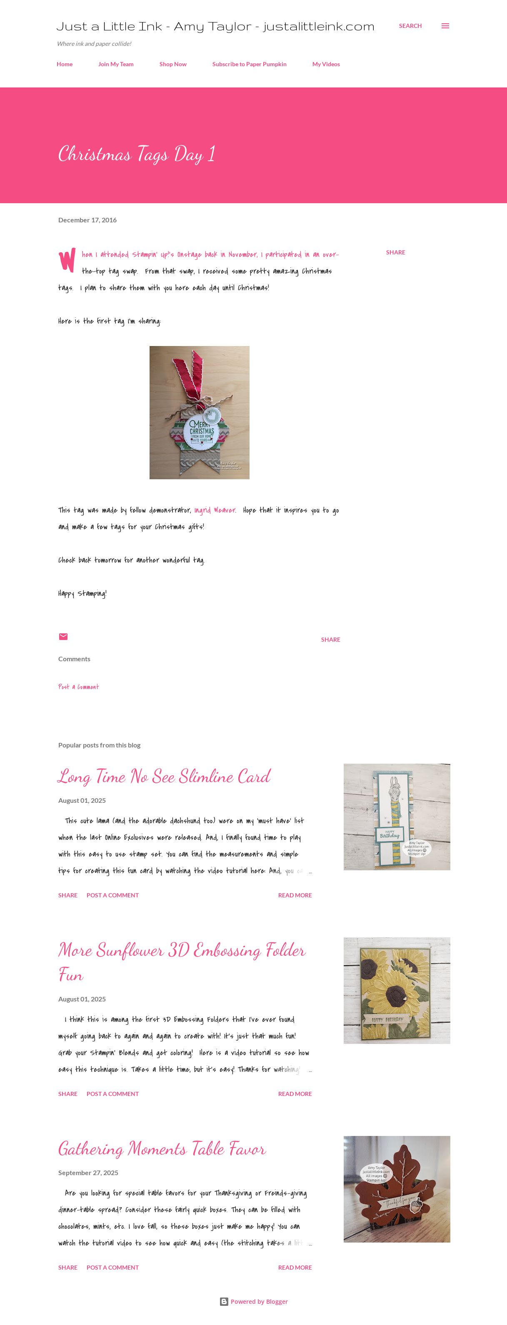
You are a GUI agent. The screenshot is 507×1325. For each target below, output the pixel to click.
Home (64, 63)
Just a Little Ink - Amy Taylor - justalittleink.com (216, 25)
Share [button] (395, 252)
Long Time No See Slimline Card (164, 776)
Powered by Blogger (253, 1301)
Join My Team (116, 63)
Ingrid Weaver (215, 510)
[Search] (410, 25)
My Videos (326, 63)
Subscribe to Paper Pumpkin (249, 63)
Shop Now (173, 63)
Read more (295, 895)
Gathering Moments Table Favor (162, 1148)
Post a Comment (78, 687)
